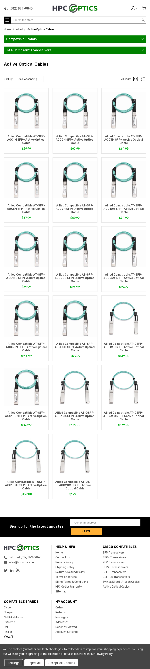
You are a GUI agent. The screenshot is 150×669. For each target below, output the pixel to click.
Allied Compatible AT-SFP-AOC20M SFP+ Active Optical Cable (75, 279)
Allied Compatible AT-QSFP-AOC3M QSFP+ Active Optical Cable (75, 417)
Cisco (7, 608)
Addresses (62, 622)
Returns (60, 612)
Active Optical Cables (116, 587)
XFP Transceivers (114, 562)
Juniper (8, 612)
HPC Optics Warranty (68, 587)
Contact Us (62, 558)
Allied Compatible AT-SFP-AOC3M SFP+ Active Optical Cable (123, 140)
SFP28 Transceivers (115, 567)
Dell (6, 627)
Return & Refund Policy (70, 572)
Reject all (34, 663)
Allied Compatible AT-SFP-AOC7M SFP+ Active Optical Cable (75, 209)
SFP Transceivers (114, 553)
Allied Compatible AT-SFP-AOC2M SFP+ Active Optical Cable (75, 140)
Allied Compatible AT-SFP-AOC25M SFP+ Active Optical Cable (124, 279)
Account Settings (66, 632)
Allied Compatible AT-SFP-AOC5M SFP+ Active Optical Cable (26, 209)
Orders (59, 608)
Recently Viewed (66, 627)
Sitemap (60, 592)
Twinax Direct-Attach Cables (121, 582)
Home (59, 553)
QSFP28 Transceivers (116, 577)
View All (8, 637)
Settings (14, 663)
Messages (61, 617)
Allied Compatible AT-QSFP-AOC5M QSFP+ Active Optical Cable (123, 417)
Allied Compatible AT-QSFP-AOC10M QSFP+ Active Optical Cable (26, 487)
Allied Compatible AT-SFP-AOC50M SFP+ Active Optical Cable (75, 348)
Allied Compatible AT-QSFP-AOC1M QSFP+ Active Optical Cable (124, 348)
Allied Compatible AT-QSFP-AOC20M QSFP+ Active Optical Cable (75, 487)
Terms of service (66, 577)
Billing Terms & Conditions (71, 582)
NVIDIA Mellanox (14, 617)
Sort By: (8, 79)
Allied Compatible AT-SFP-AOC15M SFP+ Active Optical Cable (26, 279)
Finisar (8, 632)
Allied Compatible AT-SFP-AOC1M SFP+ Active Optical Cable (26, 140)
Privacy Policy (64, 562)
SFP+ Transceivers (114, 558)
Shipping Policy (64, 567)
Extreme (9, 622)
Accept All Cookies (61, 663)
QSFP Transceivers (114, 572)
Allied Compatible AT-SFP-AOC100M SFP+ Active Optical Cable (26, 417)
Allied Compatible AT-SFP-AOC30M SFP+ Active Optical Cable (26, 348)
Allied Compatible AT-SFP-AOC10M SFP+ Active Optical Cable (124, 209)
